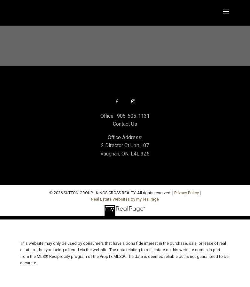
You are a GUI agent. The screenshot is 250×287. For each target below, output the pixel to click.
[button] (117, 101)
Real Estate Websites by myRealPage (125, 199)
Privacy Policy (186, 192)
